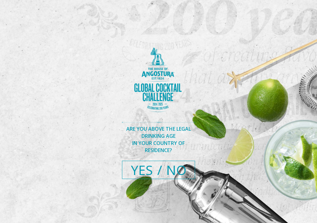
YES (142, 170)
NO (176, 170)
